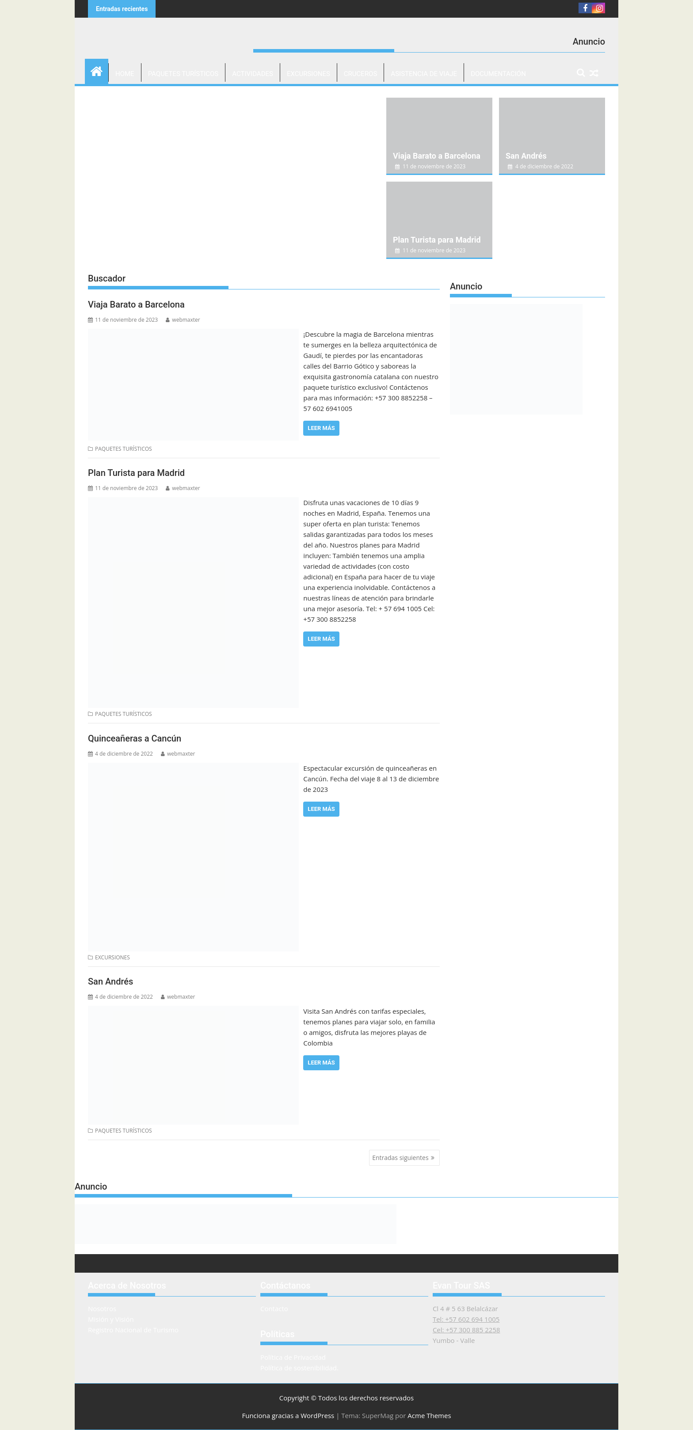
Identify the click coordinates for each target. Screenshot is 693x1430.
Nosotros (102, 1308)
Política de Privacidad (293, 1357)
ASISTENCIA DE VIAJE (424, 74)
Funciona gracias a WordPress (288, 1415)
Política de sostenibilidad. (299, 1367)
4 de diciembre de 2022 (540, 166)
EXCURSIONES (308, 74)
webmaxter (183, 319)
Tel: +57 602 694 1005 (466, 1319)
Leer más (321, 428)
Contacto (274, 1308)
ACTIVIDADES (252, 74)
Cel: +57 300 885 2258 (466, 1329)
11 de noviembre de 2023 (430, 166)
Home (124, 74)
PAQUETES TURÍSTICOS (183, 74)
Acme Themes (429, 1415)
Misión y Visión (111, 1319)
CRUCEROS (360, 74)
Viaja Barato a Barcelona (436, 155)
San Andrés (526, 155)
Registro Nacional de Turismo (133, 1329)
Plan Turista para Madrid (437, 239)
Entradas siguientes (400, 1157)
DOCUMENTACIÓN (498, 74)
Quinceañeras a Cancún (134, 738)
